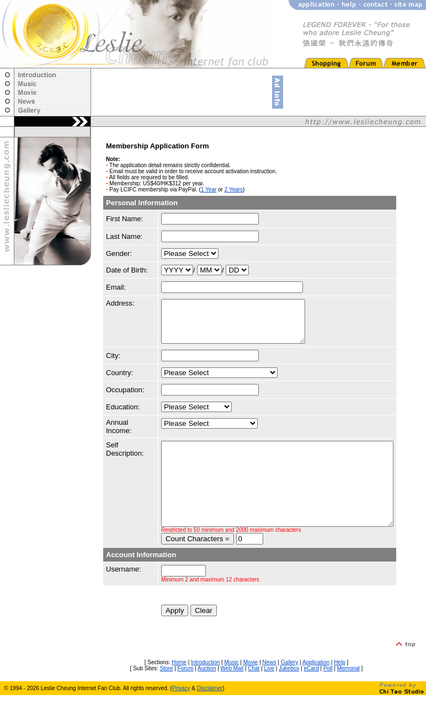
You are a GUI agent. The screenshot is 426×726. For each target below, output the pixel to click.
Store (166, 699)
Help (339, 693)
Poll (328, 699)
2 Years (234, 189)
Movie (250, 693)
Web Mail (232, 699)
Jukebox (289, 699)
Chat (253, 699)
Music (231, 693)
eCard (310, 699)
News (269, 693)
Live (269, 699)
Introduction (205, 693)
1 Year (208, 189)
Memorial (348, 699)
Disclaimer (210, 719)
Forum (186, 699)
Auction (207, 699)
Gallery (290, 693)
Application (315, 693)
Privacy (181, 719)
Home (179, 693)
